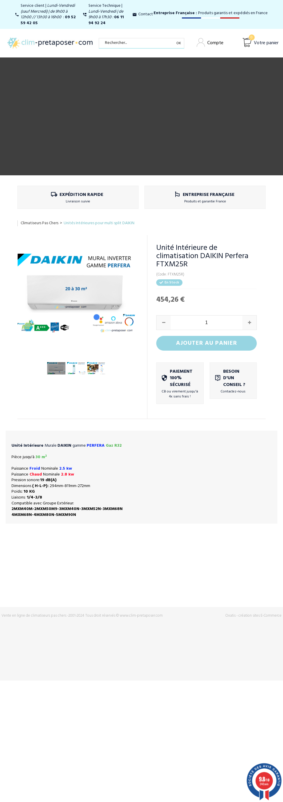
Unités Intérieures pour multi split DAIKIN (99, 223)
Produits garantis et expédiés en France (211, 13)
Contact (145, 14)
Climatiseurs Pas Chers (39, 223)
